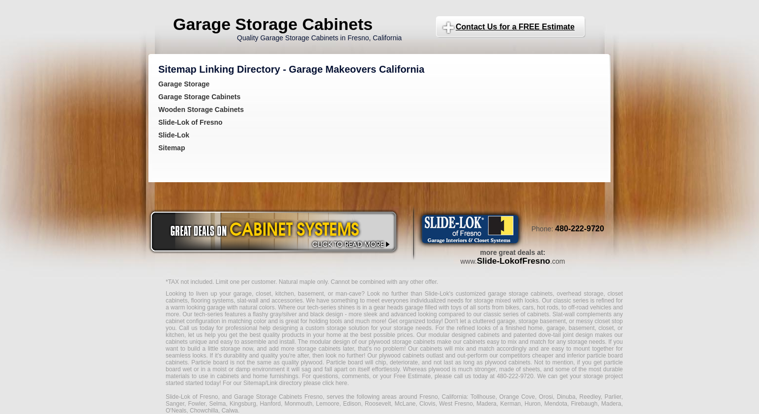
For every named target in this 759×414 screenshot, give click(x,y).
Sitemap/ (254, 383)
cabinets (431, 348)
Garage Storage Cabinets (273, 24)
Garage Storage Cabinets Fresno (278, 396)
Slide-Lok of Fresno (190, 122)
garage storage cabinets (520, 293)
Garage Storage (183, 84)
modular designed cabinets (463, 334)
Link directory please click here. (307, 383)
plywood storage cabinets (402, 341)
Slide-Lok (173, 135)
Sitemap (171, 148)
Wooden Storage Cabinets (201, 109)
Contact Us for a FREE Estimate (515, 27)
